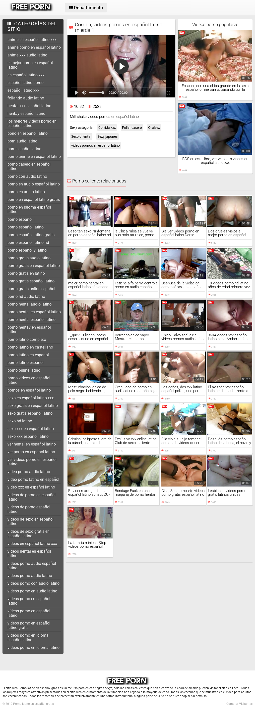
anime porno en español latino (34, 47)
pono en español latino (27, 133)
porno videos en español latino (28, 380)
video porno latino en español (33, 479)
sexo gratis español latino (30, 413)
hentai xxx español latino (29, 105)
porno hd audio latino (26, 296)
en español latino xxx (26, 75)
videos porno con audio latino (33, 583)
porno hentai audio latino (29, 304)
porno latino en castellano (30, 347)
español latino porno (25, 82)
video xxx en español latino (31, 487)
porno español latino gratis (31, 234)
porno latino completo (26, 339)
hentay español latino (26, 113)
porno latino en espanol (28, 355)
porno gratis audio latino (29, 258)
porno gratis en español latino (33, 265)
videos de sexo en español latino (30, 521)
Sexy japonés (107, 136)
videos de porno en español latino (31, 497)
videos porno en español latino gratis (28, 625)
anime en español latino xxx (32, 39)
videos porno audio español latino (31, 565)
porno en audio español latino (33, 184)
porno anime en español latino (34, 156)
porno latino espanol (25, 362)
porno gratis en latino (26, 273)
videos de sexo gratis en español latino (28, 533)
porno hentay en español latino (29, 329)
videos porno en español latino (28, 601)
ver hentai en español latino (31, 444)
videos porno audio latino (29, 575)
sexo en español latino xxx (30, 398)
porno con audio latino (27, 176)
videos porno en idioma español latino (28, 637)
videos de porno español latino (28, 509)
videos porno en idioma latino (33, 647)
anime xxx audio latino (27, 55)
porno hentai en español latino (34, 312)
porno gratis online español (31, 288)
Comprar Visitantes (239, 704)
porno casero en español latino (29, 166)
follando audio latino (25, 98)
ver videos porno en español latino (32, 461)
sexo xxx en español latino (30, 428)
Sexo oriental (81, 136)
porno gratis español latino (31, 281)
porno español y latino (27, 250)
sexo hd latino (19, 421)
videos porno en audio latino (32, 591)
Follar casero (132, 128)
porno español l (21, 219)
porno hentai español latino (31, 319)
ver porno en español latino (31, 451)
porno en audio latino (26, 191)
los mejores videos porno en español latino (32, 123)
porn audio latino (22, 141)
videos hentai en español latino (29, 553)
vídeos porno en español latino (28, 613)
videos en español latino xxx (32, 543)
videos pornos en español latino (95, 145)
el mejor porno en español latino (30, 65)
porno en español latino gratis (33, 199)
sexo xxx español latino (28, 436)
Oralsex (154, 128)
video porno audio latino (28, 471)
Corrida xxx (107, 128)
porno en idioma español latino (29, 209)
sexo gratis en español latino (32, 405)
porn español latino (24, 148)
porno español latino (25, 227)
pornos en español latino (29, 390)
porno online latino (23, 370)
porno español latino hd (28, 242)
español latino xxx (23, 90)
